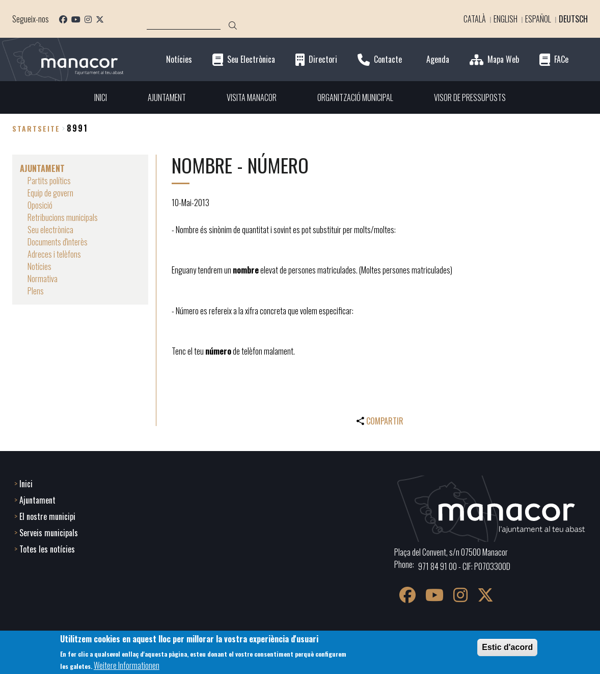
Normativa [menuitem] (43, 278)
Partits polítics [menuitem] (49, 180)
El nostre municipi (47, 516)
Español (538, 19)
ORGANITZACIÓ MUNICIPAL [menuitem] (355, 97)
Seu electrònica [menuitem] (50, 229)
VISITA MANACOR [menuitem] (252, 97)
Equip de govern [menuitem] (50, 193)
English (505, 19)
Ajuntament (37, 500)
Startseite (36, 128)
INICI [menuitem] (100, 97)
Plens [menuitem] (36, 291)
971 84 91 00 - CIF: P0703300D (464, 566)
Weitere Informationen (126, 665)
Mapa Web (503, 59)
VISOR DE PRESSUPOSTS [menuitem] (470, 97)
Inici (26, 484)
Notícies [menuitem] (39, 266)
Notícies (179, 59)
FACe (561, 59)
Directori (323, 59)
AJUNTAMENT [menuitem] (167, 97)
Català (474, 19)
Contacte (388, 59)
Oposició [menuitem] (40, 205)
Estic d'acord (507, 647)
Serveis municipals (48, 533)
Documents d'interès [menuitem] (58, 242)
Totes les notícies (47, 549)
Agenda (437, 59)
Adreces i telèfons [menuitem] (54, 254)
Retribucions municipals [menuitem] (63, 217)
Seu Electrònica (251, 59)
